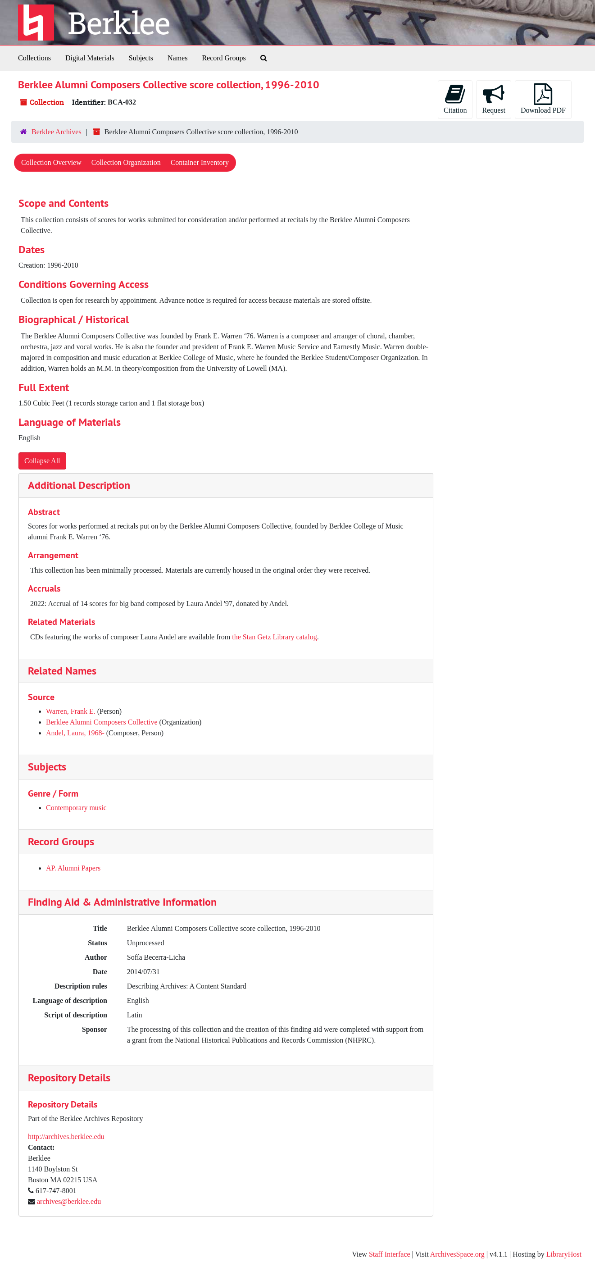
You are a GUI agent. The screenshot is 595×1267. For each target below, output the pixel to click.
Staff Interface (389, 1254)
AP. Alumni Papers (73, 868)
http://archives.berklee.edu (66, 1136)
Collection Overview (51, 162)
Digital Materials (89, 58)
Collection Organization (126, 162)
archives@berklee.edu (69, 1201)
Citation (455, 98)
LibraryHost (563, 1254)
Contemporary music (76, 807)
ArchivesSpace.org (457, 1254)
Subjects (141, 58)
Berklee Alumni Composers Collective (102, 722)
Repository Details (69, 1078)
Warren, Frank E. (70, 711)
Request (493, 98)
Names (177, 58)
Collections (34, 58)
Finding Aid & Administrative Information (122, 902)
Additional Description (79, 485)
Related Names (62, 671)
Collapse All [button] (42, 461)
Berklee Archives (57, 132)
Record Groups (223, 58)
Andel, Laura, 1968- (75, 733)
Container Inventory (200, 162)
